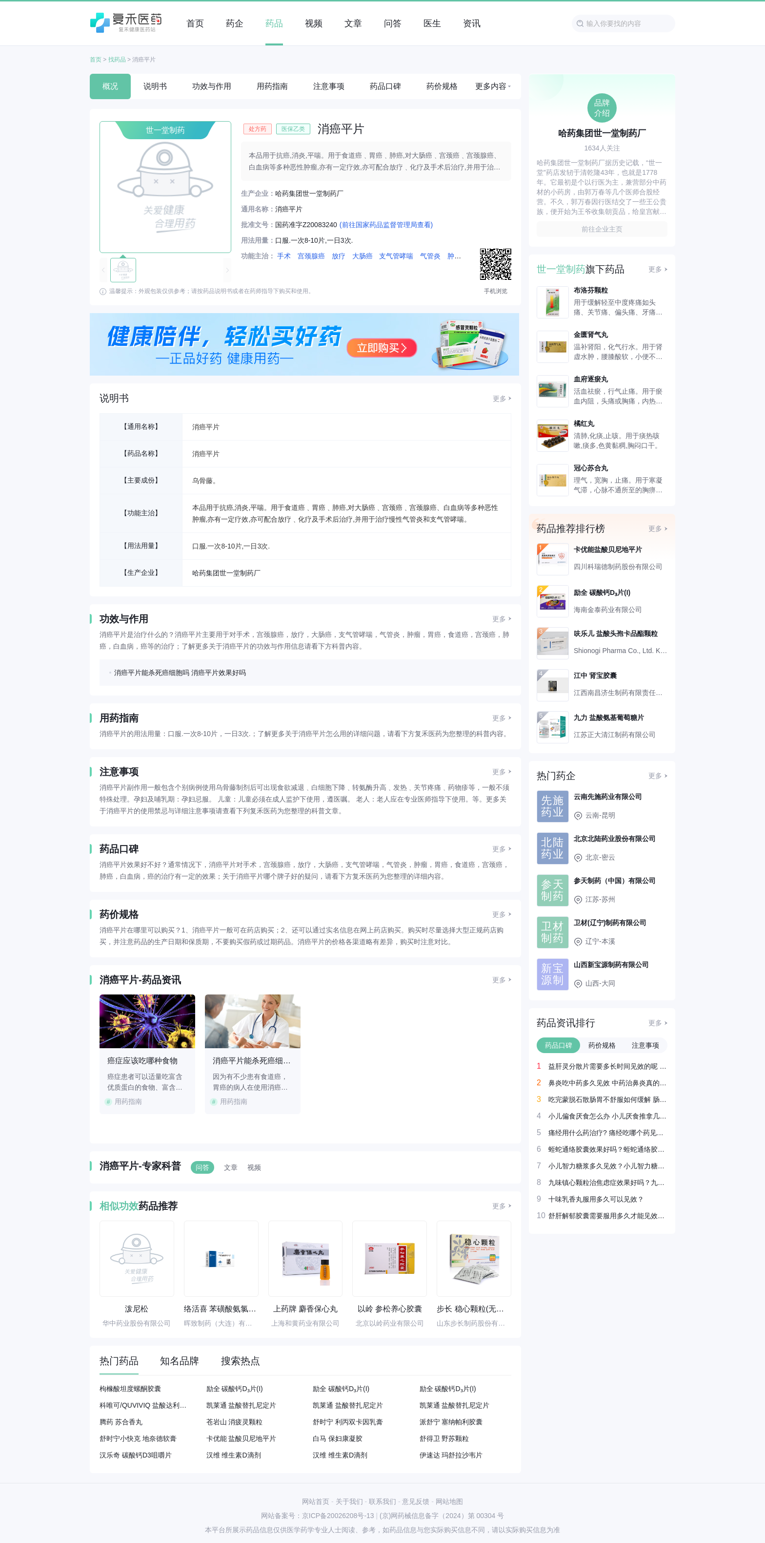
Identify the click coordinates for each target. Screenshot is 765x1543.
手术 (284, 256)
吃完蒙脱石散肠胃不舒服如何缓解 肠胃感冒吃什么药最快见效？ (607, 1099)
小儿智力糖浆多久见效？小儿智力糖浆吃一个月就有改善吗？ (607, 1166)
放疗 (338, 256)
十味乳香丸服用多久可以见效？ (596, 1199)
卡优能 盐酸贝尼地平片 (241, 1438)
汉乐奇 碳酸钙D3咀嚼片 (136, 1455)
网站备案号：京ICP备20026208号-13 (317, 1516)
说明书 (155, 86)
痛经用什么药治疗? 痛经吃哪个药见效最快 (607, 1132)
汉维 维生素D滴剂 (233, 1455)
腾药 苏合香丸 (121, 1422)
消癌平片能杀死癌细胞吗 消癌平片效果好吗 (180, 672)
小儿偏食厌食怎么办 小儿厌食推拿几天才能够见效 (607, 1116)
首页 (95, 59)
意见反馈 (415, 1501)
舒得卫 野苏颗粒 (444, 1438)
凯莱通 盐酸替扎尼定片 (241, 1405)
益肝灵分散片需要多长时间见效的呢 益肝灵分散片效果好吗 (607, 1066)
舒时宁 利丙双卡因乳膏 (348, 1422)
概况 (110, 86)
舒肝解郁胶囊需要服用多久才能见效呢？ (607, 1215)
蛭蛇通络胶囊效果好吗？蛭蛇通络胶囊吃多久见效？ (607, 1149)
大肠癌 (362, 256)
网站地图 (449, 1501)
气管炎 (430, 256)
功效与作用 (211, 86)
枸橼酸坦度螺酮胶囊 (130, 1389)
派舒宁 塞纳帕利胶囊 (451, 1422)
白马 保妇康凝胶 (337, 1438)
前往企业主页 (602, 229)
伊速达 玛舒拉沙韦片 (451, 1455)
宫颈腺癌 (311, 256)
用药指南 (272, 86)
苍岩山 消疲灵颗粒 (234, 1422)
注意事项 (328, 86)
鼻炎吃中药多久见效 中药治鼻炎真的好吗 (607, 1083)
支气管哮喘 (396, 256)
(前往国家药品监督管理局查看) (386, 225)
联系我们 (382, 1501)
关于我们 (349, 1501)
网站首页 (315, 1501)
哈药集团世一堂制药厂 (226, 573)
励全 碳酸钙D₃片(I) (234, 1389)
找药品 (117, 59)
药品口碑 (385, 86)
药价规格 (442, 86)
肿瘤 (454, 256)
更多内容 (490, 86)
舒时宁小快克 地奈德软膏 (138, 1438)
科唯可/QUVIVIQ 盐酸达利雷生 (146, 1405)
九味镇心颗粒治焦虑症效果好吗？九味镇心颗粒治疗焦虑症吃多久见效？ (607, 1182)
